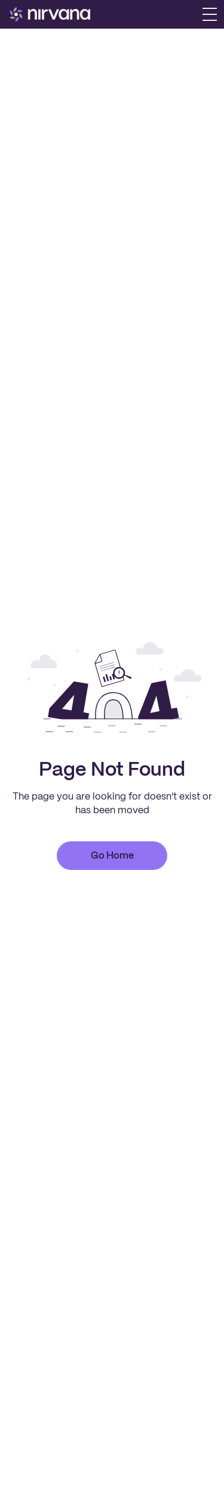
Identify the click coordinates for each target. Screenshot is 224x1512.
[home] (50, 14)
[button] (209, 14)
